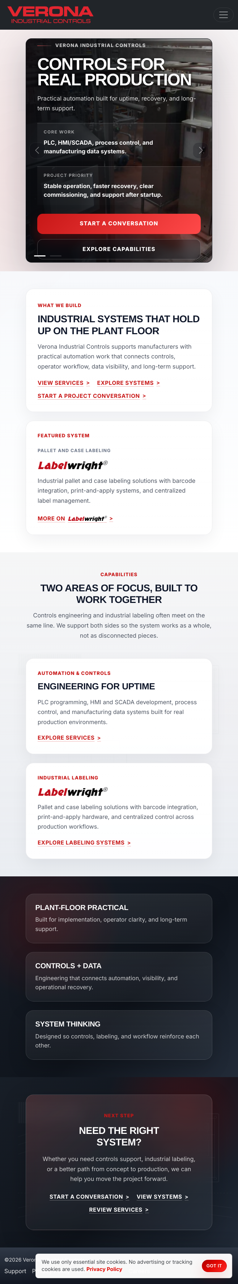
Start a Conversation (119, 223)
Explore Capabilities (119, 249)
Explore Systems (125, 382)
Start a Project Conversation (89, 395)
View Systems (159, 1196)
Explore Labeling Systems (81, 842)
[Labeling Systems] (55, 255)
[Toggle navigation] (223, 15)
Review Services (116, 1209)
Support (15, 1271)
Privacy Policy (104, 1269)
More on (72, 518)
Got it (214, 1265)
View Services (61, 382)
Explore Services (66, 737)
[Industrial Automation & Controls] (40, 255)
